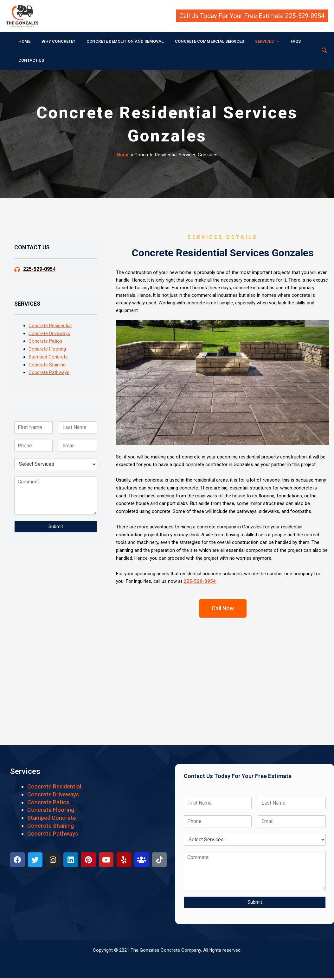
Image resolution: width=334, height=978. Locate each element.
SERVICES (254, 41)
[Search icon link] (324, 51)
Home (123, 155)
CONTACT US (29, 60)
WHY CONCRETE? (54, 41)
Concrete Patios (45, 341)
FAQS (279, 41)
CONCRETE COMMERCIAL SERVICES (199, 41)
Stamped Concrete (48, 357)
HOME (23, 41)
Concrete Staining (47, 365)
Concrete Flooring (47, 349)
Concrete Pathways (49, 372)
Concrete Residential (50, 325)
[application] (263, 41)
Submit (55, 526)
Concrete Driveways (49, 333)
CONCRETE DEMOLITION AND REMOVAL (117, 41)
